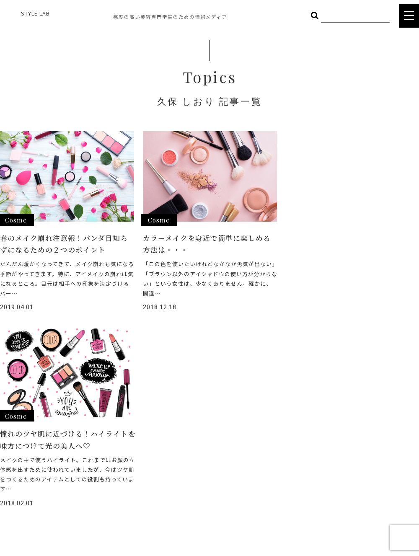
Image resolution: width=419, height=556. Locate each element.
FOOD (74, 439)
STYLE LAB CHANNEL (204, 457)
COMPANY (189, 487)
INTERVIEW (190, 442)
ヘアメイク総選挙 (199, 427)
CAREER (186, 472)
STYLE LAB (35, 13)
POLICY (186, 502)
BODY (122, 439)
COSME (124, 427)
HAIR (73, 427)
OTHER (75, 451)
